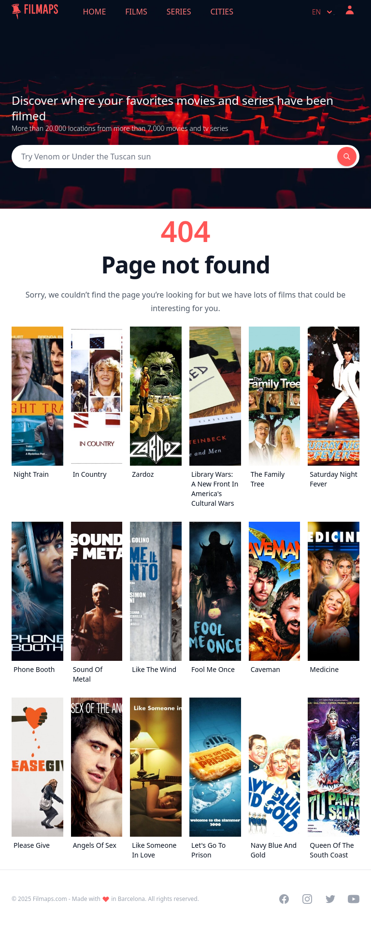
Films (136, 11)
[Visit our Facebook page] (284, 899)
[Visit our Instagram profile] (307, 899)
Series (179, 11)
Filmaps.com (50, 899)
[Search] (174, 156)
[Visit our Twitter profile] (330, 899)
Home (94, 11)
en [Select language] (323, 12)
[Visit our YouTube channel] (353, 899)
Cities (221, 11)
